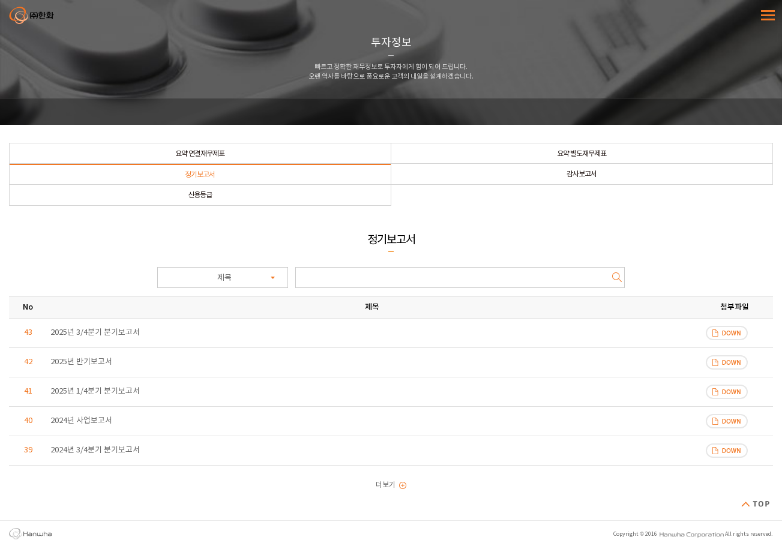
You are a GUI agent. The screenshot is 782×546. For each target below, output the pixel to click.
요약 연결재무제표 (199, 154)
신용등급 (200, 195)
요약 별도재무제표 (581, 154)
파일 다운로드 (727, 333)
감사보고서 (582, 174)
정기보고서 (200, 175)
